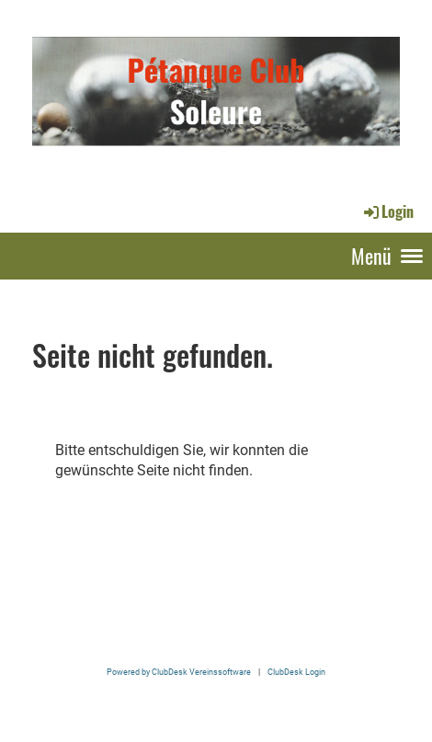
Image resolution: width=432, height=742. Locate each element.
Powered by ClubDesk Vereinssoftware (179, 672)
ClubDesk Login (296, 672)
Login (387, 211)
